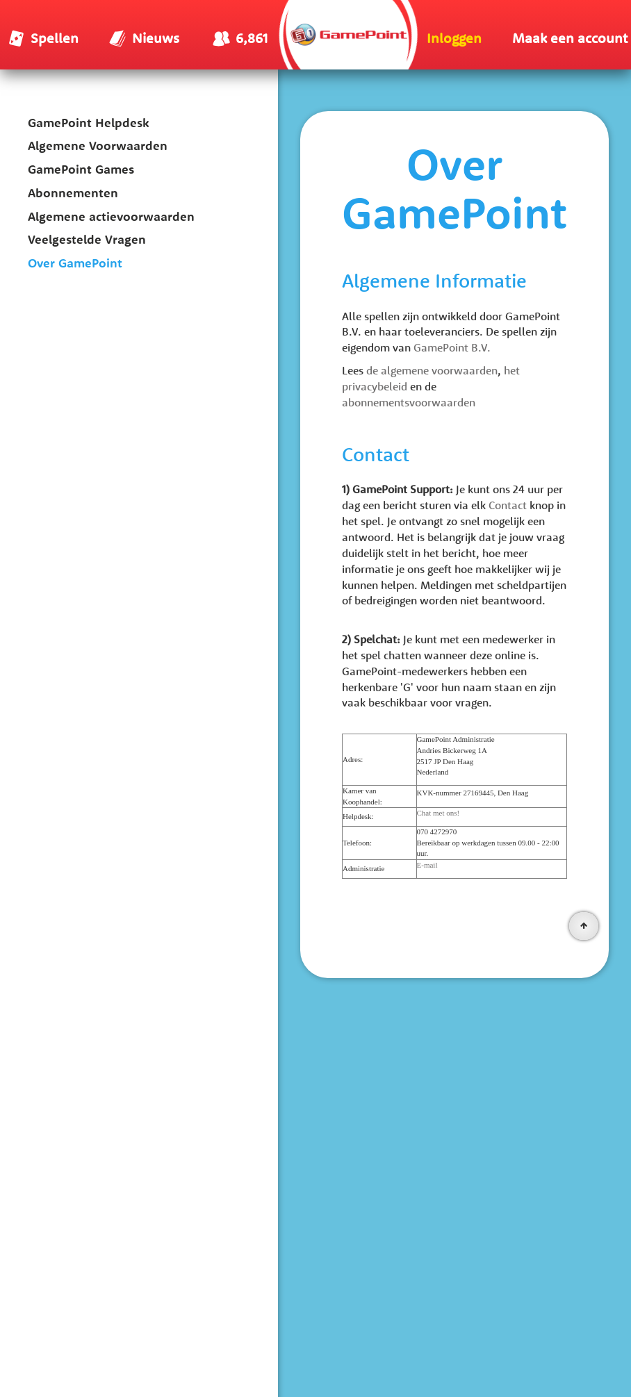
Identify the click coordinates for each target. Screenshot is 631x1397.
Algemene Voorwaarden (97, 146)
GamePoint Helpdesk (88, 123)
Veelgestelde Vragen (87, 239)
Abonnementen (73, 193)
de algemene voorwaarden (432, 370)
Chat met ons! (438, 813)
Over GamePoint (75, 263)
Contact (508, 505)
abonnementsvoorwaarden (408, 402)
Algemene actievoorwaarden (111, 216)
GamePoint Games (81, 169)
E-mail (427, 865)
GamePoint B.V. (452, 347)
